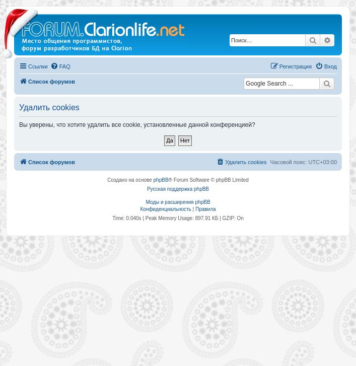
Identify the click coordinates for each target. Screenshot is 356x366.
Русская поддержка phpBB (178, 189)
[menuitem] (60, 66)
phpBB (161, 180)
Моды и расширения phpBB (178, 202)
